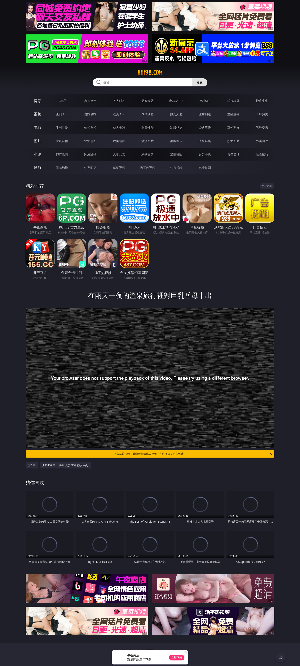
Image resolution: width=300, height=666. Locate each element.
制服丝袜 (176, 127)
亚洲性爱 (62, 127)
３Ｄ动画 (147, 114)
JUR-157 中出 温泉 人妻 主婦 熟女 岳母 (65, 465)
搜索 (200, 82)
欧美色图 (119, 141)
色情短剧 (205, 168)
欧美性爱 (147, 127)
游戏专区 (147, 101)
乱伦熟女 (233, 127)
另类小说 (205, 154)
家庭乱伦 (90, 154)
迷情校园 (176, 154)
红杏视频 (176, 168)
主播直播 (233, 114)
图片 (37, 140)
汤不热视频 (147, 168)
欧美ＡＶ (119, 114)
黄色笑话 (233, 154)
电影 (37, 127)
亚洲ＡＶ (62, 114)
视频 (37, 114)
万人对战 (119, 101)
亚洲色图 (90, 141)
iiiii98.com (150, 72)
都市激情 (62, 154)
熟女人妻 (176, 114)
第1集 (31, 465)
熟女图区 (233, 141)
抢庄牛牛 (262, 101)
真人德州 (90, 101)
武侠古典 (147, 154)
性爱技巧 (262, 154)
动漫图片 (147, 141)
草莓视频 (119, 168)
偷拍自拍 (90, 127)
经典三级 (205, 127)
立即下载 (176, 657)
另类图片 (262, 141)
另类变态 (262, 127)
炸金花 (204, 101)
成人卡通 (119, 127)
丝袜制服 (205, 114)
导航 (37, 167)
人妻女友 (119, 154)
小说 (37, 154)
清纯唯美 (205, 141)
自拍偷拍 (90, 114)
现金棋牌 (233, 101)
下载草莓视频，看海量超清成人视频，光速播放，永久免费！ (193, 453)
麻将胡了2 (176, 101)
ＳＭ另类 (262, 114)
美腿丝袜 (176, 141)
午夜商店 (90, 168)
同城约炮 (62, 168)
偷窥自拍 (62, 141)
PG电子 (62, 101)
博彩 (37, 100)
